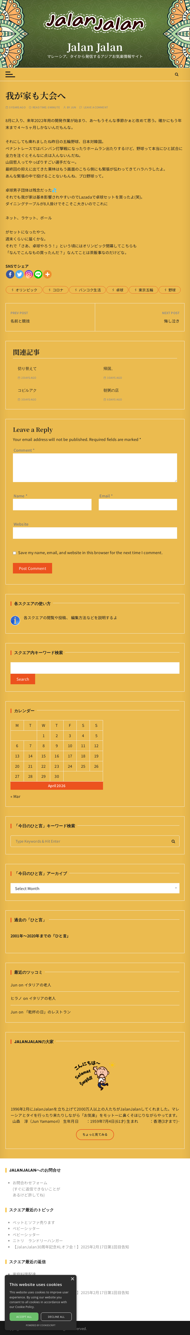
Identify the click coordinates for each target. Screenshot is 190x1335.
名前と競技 (20, 321)
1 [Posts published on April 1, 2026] (44, 735)
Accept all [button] (24, 1316)
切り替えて (27, 368)
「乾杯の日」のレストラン (47, 1012)
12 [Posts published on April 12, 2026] (96, 745)
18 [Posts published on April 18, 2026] (83, 756)
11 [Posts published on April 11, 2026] (83, 745)
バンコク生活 (90, 289)
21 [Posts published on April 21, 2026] (30, 766)
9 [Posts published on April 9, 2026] (57, 745)
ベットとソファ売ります (34, 1222)
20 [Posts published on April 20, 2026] (17, 766)
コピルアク (27, 390)
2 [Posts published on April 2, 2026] (57, 735)
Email (106, 496)
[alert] (40, 1302)
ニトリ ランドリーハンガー (38, 1240)
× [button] (72, 1279)
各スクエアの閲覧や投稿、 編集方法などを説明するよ (70, 617)
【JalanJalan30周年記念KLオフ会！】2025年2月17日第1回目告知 (71, 1247)
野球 (172, 289)
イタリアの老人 (37, 985)
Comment (24, 450)
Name (20, 496)
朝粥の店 (111, 390)
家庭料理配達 (24, 1274)
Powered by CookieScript (40, 1325)
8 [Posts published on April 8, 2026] (44, 745)
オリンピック (26, 289)
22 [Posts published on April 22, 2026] (43, 766)
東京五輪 (146, 289)
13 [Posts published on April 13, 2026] (17, 756)
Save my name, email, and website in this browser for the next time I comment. (90, 552)
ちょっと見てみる (95, 1134)
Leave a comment (96, 107)
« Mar (15, 796)
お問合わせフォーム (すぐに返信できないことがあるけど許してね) (36, 1189)
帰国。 (109, 368)
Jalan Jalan (95, 46)
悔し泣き (171, 321)
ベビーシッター (26, 1228)
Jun (73, 107)
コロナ (58, 289)
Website (21, 524)
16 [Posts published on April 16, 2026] (56, 756)
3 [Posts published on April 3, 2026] (70, 735)
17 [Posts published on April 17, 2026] (70, 756)
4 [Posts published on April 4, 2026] (83, 735)
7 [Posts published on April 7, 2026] (30, 745)
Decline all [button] (56, 1316)
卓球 (119, 289)
